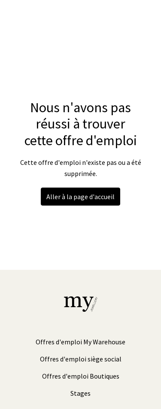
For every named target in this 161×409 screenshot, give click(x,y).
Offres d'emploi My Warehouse (80, 341)
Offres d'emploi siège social (81, 359)
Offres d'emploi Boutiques (80, 376)
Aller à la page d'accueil (80, 196)
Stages (80, 393)
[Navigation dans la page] (142, 17)
